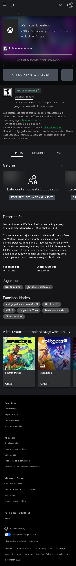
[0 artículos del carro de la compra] (61, 5)
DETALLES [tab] (17, 153)
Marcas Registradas (13, 554)
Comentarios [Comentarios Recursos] (10, 455)
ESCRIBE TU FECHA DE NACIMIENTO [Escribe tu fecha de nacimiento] (32, 197)
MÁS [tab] (59, 153)
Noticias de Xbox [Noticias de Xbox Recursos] (11, 443)
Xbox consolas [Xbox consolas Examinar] (10, 408)
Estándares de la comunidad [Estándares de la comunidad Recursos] (17, 460)
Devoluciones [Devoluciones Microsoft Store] (10, 495)
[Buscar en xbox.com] (13, 5)
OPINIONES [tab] (38, 153)
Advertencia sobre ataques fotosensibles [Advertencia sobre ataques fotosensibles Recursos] (22, 466)
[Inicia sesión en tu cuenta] (70, 5)
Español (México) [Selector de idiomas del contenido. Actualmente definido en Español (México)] (17, 528)
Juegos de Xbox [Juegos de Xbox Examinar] (11, 414)
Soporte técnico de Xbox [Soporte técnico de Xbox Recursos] (15, 449)
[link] (19, 362)
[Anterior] (62, 165)
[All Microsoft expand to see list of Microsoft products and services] (4, 5)
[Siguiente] (69, 165)
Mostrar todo (49, 331)
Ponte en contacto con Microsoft (18, 548)
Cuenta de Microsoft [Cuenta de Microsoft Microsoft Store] (13, 483)
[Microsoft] (37, 3)
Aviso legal (61, 548)
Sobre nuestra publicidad (57, 554)
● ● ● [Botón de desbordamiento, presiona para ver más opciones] (67, 75)
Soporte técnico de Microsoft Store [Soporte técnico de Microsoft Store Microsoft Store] (19, 489)
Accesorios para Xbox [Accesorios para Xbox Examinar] (13, 426)
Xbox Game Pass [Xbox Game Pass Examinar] (11, 420)
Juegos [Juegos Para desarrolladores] (7, 518)
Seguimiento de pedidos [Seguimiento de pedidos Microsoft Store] (15, 501)
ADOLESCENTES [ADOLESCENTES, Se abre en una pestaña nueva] (28, 90)
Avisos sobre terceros (34, 554)
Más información (31, 120)
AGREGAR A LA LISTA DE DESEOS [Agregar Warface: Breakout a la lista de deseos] (30, 75)
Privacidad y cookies (44, 548)
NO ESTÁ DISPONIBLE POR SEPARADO (38, 60)
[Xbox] (10, 13)
